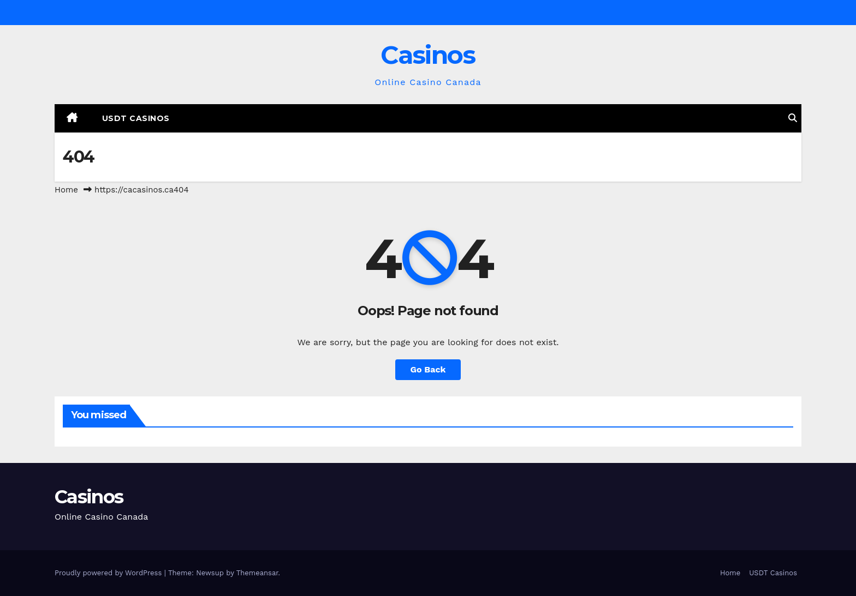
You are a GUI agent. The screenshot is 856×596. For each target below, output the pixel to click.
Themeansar (257, 573)
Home (66, 190)
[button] (792, 118)
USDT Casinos (136, 118)
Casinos (428, 54)
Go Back (428, 369)
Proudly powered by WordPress (109, 573)
